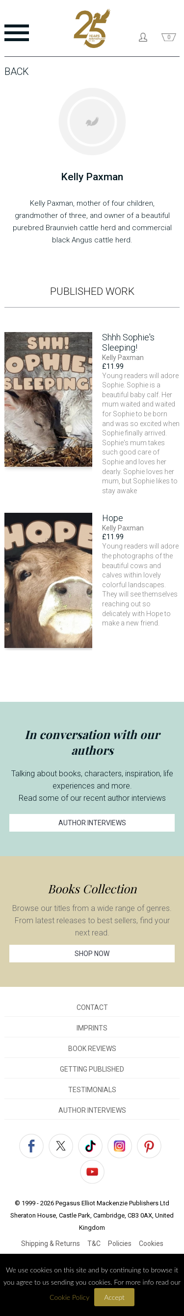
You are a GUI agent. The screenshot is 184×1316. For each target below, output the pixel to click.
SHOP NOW (92, 953)
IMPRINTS (92, 1028)
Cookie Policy (69, 1297)
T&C (94, 1243)
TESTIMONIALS (92, 1090)
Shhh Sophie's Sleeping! (128, 342)
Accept (114, 1297)
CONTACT (92, 1007)
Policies (119, 1243)
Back (16, 71)
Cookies (151, 1243)
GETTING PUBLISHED (92, 1069)
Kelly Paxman (123, 357)
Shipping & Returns (50, 1243)
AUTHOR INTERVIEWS (92, 823)
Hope (112, 518)
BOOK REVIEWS (92, 1049)
